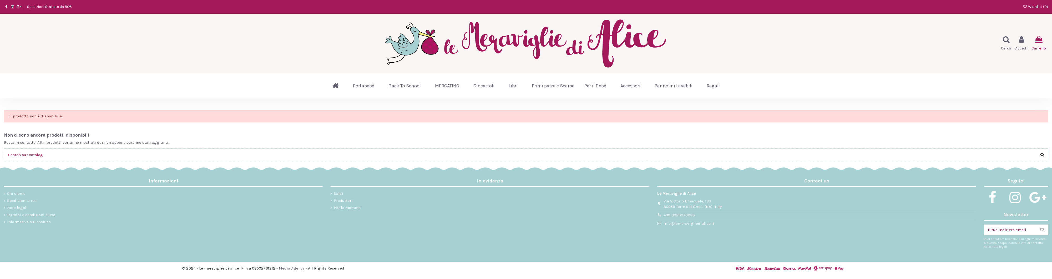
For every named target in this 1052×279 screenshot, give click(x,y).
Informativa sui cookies (29, 222)
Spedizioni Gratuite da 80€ (49, 6)
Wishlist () (1035, 6)
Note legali (17, 207)
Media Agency (292, 268)
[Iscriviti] (1042, 230)
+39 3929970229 (679, 215)
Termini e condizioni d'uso (31, 214)
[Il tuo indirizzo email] (1010, 230)
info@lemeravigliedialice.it (689, 223)
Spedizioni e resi (22, 200)
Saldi (338, 193)
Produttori (343, 200)
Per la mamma (347, 207)
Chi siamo (16, 193)
